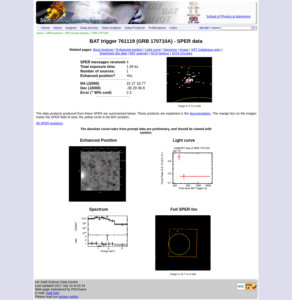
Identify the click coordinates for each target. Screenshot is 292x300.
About (57, 28)
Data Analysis (111, 28)
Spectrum (170, 49)
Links (173, 28)
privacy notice (68, 296)
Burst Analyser (103, 49)
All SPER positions (49, 123)
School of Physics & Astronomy (228, 16)
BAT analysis (139, 53)
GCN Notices (160, 53)
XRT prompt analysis (77, 33)
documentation (200, 113)
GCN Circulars (182, 53)
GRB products (54, 33)
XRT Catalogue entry (206, 49)
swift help (52, 293)
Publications (157, 28)
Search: (216, 27)
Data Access (89, 28)
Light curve (153, 49)
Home (45, 28)
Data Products (135, 28)
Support (71, 28)
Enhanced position (129, 49)
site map (204, 27)
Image (184, 49)
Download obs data (113, 53)
